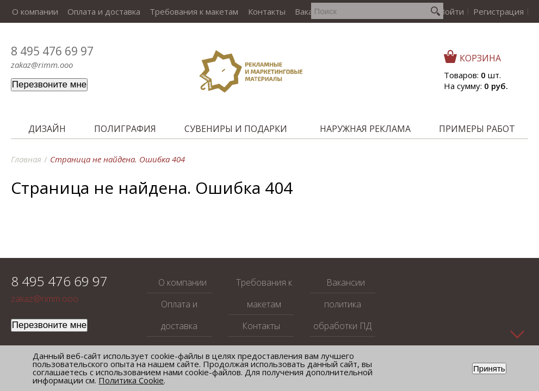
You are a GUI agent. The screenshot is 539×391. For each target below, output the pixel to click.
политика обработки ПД (342, 315)
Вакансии (305, 11)
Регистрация (499, 11)
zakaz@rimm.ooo (42, 64)
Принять (489, 368)
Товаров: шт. (472, 75)
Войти (454, 11)
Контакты (260, 11)
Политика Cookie (131, 380)
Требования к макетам (189, 11)
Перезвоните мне (49, 84)
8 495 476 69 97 (52, 51)
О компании (34, 11)
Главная (26, 159)
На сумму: (476, 85)
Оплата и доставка (101, 11)
